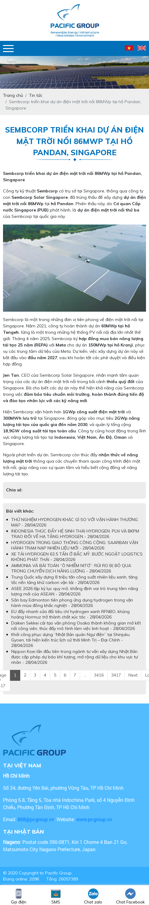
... (85, 675)
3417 (116, 675)
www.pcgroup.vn (94, 819)
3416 (99, 675)
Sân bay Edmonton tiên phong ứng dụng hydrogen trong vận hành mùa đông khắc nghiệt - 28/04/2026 (72, 602)
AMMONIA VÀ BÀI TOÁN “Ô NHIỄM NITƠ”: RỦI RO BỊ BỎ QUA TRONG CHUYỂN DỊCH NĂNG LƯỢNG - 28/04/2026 (71, 568)
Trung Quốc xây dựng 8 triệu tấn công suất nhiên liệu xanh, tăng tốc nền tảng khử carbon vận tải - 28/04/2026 (74, 579)
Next (133, 675)
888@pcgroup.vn (36, 819)
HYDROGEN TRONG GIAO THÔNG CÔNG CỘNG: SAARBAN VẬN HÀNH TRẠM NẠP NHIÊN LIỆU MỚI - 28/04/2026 (74, 545)
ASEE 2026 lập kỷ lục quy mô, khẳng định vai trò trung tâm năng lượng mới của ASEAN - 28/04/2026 (74, 591)
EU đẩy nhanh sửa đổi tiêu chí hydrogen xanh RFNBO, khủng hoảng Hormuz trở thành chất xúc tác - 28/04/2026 (70, 614)
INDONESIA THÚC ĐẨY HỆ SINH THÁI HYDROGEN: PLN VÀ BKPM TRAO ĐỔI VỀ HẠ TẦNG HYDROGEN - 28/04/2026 (75, 533)
